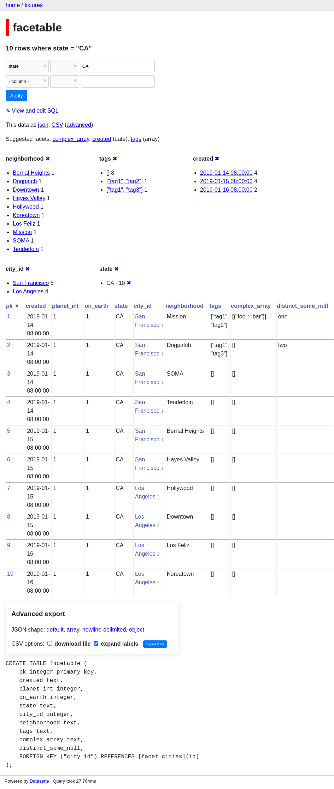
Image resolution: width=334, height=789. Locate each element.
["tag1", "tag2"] (124, 181)
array (73, 630)
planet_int (65, 306)
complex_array (71, 139)
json (43, 125)
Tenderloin (26, 249)
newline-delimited (104, 630)
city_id (143, 306)
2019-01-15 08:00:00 (226, 181)
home (13, 5)
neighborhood (184, 306)
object (136, 630)
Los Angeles (28, 291)
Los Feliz (24, 224)
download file (69, 644)
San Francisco (31, 283)
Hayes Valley (29, 198)
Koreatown (26, 215)
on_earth (96, 306)
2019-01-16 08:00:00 (226, 190)
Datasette (39, 781)
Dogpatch (25, 181)
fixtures (33, 5)
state (121, 306)
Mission (22, 232)
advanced (79, 125)
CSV (57, 125)
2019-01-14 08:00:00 (226, 173)
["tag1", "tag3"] (124, 190)
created (101, 139)
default (55, 630)
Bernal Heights (31, 173)
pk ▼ (13, 306)
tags (136, 139)
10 (10, 574)
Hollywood (26, 207)
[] (108, 173)
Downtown (26, 190)
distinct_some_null (302, 306)
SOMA (21, 241)
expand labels (116, 644)
